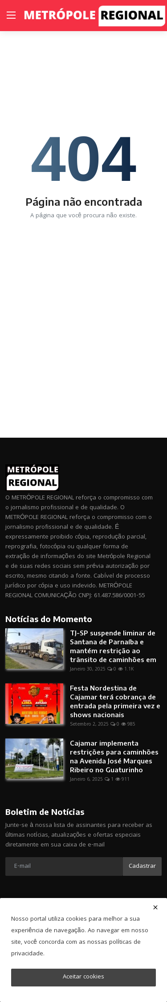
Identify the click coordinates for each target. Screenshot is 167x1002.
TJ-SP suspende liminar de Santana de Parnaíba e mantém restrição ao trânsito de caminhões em (113, 646)
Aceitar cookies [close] (83, 977)
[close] (155, 907)
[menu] (11, 15)
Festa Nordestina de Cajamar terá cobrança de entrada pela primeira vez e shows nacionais (115, 701)
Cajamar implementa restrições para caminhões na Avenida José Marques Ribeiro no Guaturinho (114, 756)
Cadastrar (142, 866)
